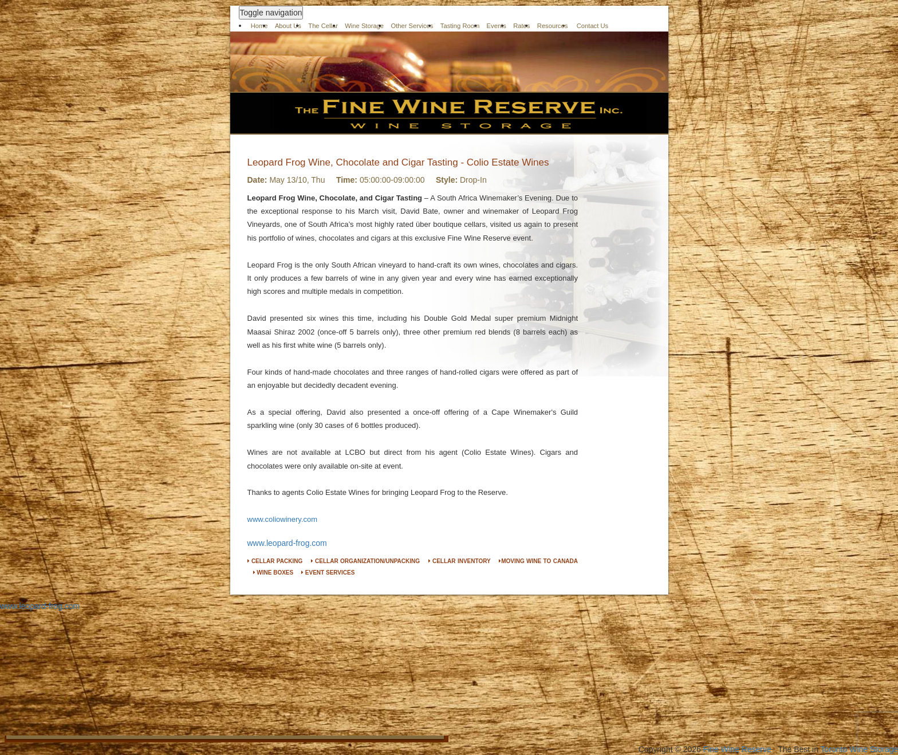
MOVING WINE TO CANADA (538, 561)
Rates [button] (521, 25)
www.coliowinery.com (282, 519)
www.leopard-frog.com (287, 543)
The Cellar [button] (323, 25)
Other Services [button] (412, 25)
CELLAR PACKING (275, 561)
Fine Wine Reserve (737, 749)
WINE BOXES (273, 572)
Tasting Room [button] (459, 25)
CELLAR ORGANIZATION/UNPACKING (365, 561)
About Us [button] (288, 25)
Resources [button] (552, 25)
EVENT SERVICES (328, 572)
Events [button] (496, 25)
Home (259, 25)
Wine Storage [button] (364, 25)
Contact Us (593, 25)
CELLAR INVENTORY (459, 561)
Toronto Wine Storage (859, 749)
